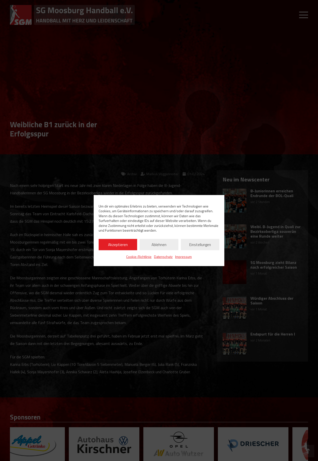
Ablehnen (159, 244)
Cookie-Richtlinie (139, 256)
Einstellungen (200, 244)
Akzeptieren (118, 244)
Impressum (183, 256)
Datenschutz (163, 256)
